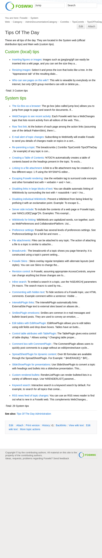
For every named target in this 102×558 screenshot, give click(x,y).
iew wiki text (76, 425)
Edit (81, 26)
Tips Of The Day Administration (34, 413)
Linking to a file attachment (27, 168)
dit (11, 425)
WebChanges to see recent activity (31, 116)
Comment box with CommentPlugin (32, 343)
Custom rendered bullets (25, 374)
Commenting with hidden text (28, 292)
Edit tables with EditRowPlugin (29, 323)
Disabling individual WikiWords (29, 199)
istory (46, 425)
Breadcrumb (19, 250)
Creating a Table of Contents (28, 157)
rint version (33, 425)
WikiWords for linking (23, 219)
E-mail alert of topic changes (28, 137)
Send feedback (61, 458)
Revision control (21, 271)
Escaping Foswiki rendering (27, 178)
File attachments (21, 240)
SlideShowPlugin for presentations (31, 364)
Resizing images (21, 69)
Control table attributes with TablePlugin (34, 333)
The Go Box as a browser (26, 106)
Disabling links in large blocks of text (32, 188)
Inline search (19, 281)
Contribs (64, 22)
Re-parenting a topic (23, 147)
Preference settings (23, 230)
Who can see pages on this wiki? (30, 80)
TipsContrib (78, 22)
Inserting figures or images (27, 59)
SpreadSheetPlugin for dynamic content (34, 354)
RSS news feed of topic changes (30, 395)
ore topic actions (30, 429)
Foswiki (23, 18)
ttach (19, 425)
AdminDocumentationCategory (41, 22)
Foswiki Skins (20, 261)
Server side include (22, 209)
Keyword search (21, 385)
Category (17, 22)
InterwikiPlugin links (23, 302)
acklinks (61, 425)
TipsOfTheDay (94, 22)
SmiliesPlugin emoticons (25, 312)
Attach (91, 26)
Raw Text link (19, 126)
